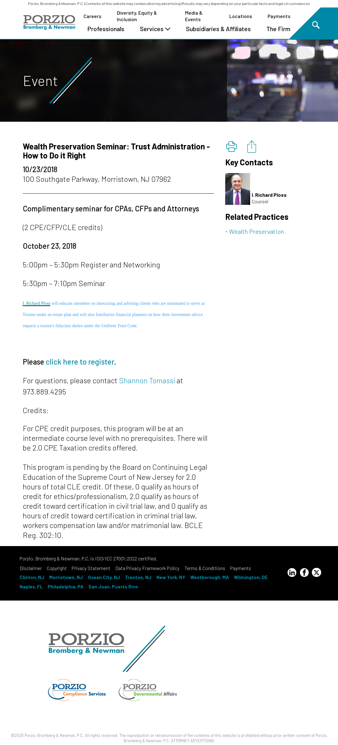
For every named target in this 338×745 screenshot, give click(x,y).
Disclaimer (31, 568)
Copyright (57, 568)
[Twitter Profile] (316, 572)
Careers (92, 16)
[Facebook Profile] (304, 573)
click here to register (80, 361)
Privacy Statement (91, 568)
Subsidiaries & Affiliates (218, 28)
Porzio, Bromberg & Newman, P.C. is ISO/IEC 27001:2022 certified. (88, 558)
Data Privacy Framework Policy (147, 568)
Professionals (105, 28)
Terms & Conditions (204, 568)
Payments (279, 16)
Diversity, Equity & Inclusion (137, 16)
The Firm (278, 28)
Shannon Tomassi (147, 380)
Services (155, 28)
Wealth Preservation (256, 231)
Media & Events (193, 16)
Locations (240, 16)
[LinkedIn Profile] (292, 573)
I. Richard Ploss (36, 303)
